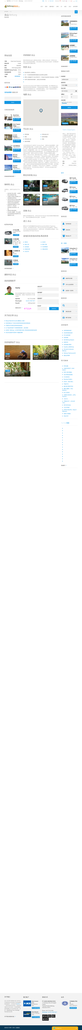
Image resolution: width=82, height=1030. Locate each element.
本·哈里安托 (67, 377)
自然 (65, 6)
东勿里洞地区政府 (68, 332)
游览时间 (63, 82)
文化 (70, 6)
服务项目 (52, 6)
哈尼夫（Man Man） (69, 381)
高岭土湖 (27, 244)
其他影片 (63, 465)
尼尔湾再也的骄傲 (68, 374)
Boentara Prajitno (68, 379)
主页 (41, 6)
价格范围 (63, 100)
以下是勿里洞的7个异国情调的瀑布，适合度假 (17, 327)
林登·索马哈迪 (67, 405)
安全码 (39, 306)
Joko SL (66, 398)
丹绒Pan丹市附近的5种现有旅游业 (14, 325)
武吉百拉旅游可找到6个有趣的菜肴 (14, 332)
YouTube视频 (65, 423)
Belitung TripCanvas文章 (70, 353)
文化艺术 (27, 251)
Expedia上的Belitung (69, 346)
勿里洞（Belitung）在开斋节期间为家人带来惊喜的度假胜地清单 (21, 330)
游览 (46, 6)
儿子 (71, 94)
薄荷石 (26, 242)
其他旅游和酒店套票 (9, 176)
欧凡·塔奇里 (67, 392)
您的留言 (39, 298)
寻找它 (12, 102)
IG (54, 1016)
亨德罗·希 (66, 384)
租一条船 (64, 243)
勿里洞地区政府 (67, 330)
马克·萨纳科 (67, 407)
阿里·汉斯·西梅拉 (68, 372)
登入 (46, 1)
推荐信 (18, 1004)
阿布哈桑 (66, 366)
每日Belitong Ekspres (69, 339)
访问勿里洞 (7, 92)
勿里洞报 (66, 337)
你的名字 (39, 286)
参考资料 (75, 6)
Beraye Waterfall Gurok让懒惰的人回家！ (16, 320)
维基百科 (66, 342)
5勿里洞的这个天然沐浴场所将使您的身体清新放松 (18, 323)
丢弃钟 (43, 242)
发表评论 (54, 308)
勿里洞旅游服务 (8, 268)
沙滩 (57, 6)
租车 (62, 173)
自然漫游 (27, 246)
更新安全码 (18, 307)
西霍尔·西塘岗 (67, 413)
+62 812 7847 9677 (28, 1)
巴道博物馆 (45, 246)
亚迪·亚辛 (66, 416)
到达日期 (63, 88)
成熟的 (62, 94)
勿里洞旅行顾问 (67, 344)
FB (50, 1016)
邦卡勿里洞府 (67, 335)
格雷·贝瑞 (44, 244)
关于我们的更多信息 (9, 1016)
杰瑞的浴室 (27, 249)
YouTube (46, 1019)
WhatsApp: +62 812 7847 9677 (49, 1012)
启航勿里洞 (45, 249)
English (64, 1)
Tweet (45, 1016)
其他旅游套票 (64, 66)
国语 (70, 1)
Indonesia (58, 1)
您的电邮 (39, 292)
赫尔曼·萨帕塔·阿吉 (68, 386)
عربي (75, 1)
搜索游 (69, 107)
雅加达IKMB (67, 355)
